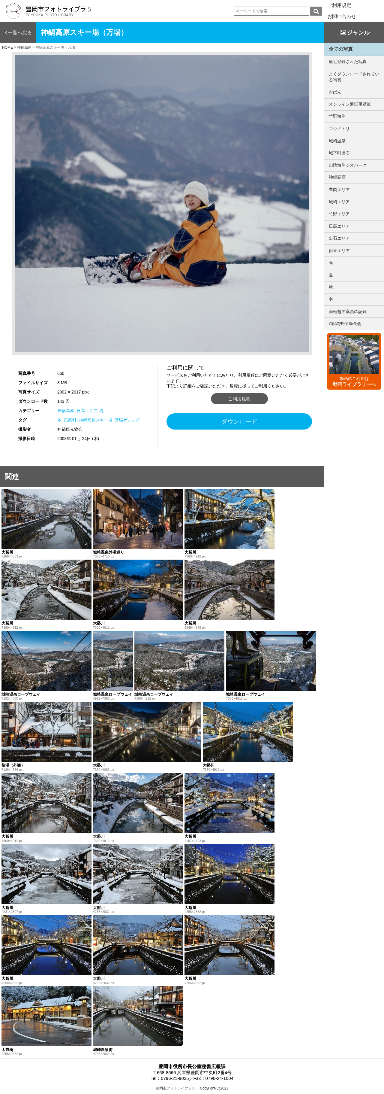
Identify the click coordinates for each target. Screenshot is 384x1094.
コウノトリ (339, 128)
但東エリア (339, 250)
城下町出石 (339, 152)
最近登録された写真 (348, 61)
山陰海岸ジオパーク (348, 165)
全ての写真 (341, 49)
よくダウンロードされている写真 (354, 76)
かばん (335, 92)
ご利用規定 (339, 5)
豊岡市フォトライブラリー (177, 1088)
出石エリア (339, 238)
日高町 (70, 420)
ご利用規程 (239, 398)
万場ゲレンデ (127, 420)
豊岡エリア (339, 189)
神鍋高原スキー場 (95, 420)
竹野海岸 (337, 116)
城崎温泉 (337, 140)
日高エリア (87, 410)
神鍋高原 (65, 410)
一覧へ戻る (20, 32)
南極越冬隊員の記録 (348, 311)
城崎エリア (339, 201)
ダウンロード (239, 421)
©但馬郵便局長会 (345, 323)
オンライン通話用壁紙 (350, 104)
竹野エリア (339, 213)
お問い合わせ (341, 16)
